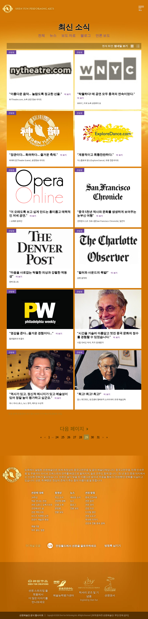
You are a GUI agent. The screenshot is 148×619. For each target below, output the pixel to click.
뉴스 (72, 492)
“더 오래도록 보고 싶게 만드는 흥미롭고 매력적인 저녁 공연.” (39, 213)
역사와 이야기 (91, 519)
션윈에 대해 (37, 492)
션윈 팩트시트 (37, 512)
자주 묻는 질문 (37, 530)
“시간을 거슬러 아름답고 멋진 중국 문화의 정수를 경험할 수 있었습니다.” (107, 335)
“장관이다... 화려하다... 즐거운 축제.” (38, 154)
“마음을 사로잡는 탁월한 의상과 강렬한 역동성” (38, 274)
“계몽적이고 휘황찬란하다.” (99, 154)
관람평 (11, 52)
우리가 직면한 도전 (39, 515)
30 (92, 437)
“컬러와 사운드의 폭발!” (97, 272)
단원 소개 (59, 504)
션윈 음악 (89, 501)
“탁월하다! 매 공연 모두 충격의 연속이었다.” (107, 95)
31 (98, 437)
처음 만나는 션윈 (38, 501)
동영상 (58, 492)
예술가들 (35, 526)
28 (80, 437)
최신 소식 (59, 497)
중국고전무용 (91, 497)
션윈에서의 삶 (37, 508)
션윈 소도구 (90, 515)
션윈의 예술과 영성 (39, 519)
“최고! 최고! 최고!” (93, 394)
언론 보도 (59, 512)
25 (62, 437)
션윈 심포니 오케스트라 (41, 504)
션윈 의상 (89, 508)
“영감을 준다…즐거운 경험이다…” (35, 333)
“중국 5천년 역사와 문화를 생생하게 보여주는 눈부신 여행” (106, 213)
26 (68, 437)
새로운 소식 (75, 497)
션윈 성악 (89, 504)
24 (56, 437)
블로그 (73, 504)
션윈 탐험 (90, 492)
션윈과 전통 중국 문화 (95, 523)
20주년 (34, 497)
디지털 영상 (90, 512)
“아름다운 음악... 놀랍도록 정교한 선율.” (40, 94)
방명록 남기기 (112, 545)
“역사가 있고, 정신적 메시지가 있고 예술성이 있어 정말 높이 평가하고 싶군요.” (38, 396)
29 (86, 437)
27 (74, 437)
